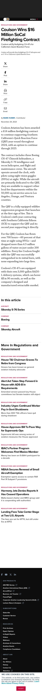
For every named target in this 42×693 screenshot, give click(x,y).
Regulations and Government (14, 25)
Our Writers (7, 662)
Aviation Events (8, 646)
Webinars (6, 640)
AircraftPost (8, 591)
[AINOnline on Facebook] (2, 574)
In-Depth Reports (9, 634)
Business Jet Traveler (12, 594)
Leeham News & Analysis (13, 603)
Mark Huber (9, 84)
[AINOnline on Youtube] (6, 574)
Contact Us (7, 668)
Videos (5, 637)
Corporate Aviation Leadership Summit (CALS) (21, 600)
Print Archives (8, 628)
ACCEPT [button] (21, 688)
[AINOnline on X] (11, 574)
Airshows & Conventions (12, 643)
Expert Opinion (8, 631)
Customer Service (9, 616)
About (5, 659)
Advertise (8, 671)
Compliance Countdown (11, 649)
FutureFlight (7, 597)
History (5, 665)
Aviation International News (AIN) (16, 588)
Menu (34, 19)
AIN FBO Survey (10, 585)
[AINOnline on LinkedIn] (15, 574)
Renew (5, 619)
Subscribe (6, 613)
